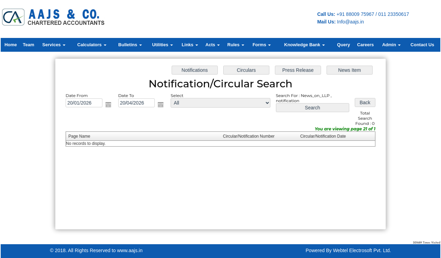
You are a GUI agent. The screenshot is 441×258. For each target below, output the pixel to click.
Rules (235, 44)
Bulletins (130, 44)
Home (10, 44)
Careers (365, 44)
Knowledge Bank (304, 44)
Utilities (162, 44)
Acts (212, 44)
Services (53, 44)
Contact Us (422, 44)
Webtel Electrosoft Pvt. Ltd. (362, 250)
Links (190, 44)
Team (28, 44)
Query (343, 44)
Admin (391, 44)
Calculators (91, 44)
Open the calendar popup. (110, 105)
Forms (262, 44)
